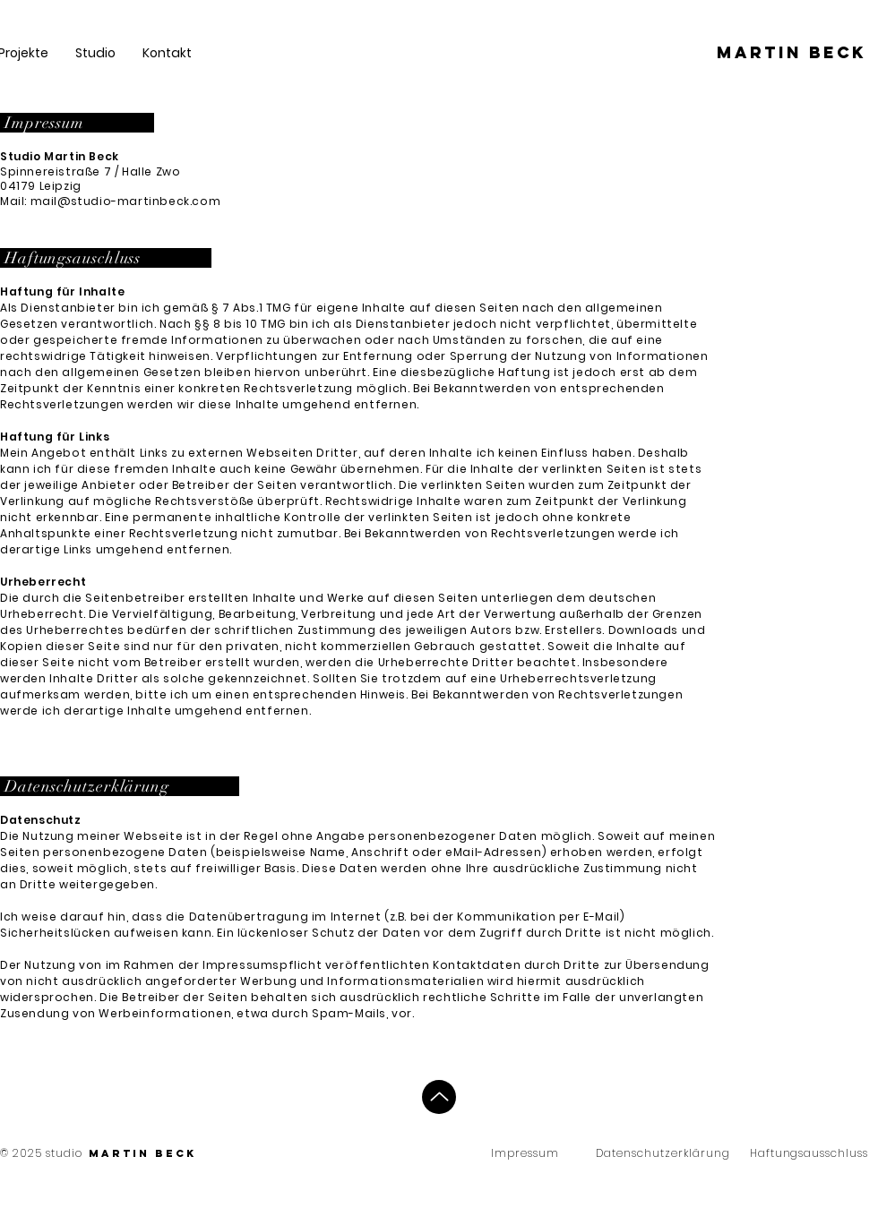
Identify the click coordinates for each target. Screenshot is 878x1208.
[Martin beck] (791, 53)
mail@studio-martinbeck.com (125, 201)
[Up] (439, 1097)
